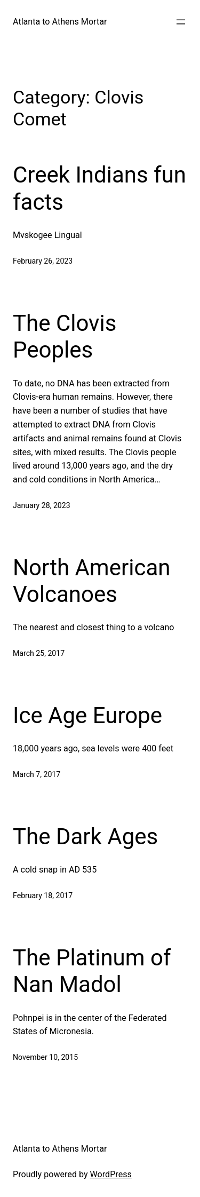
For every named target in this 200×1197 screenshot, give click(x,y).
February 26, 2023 (43, 261)
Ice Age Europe (87, 715)
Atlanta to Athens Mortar (60, 22)
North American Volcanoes (91, 580)
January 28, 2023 (41, 505)
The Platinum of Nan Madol (92, 971)
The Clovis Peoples (64, 336)
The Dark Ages (85, 836)
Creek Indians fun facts (99, 188)
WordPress (111, 1174)
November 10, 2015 (45, 1057)
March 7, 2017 (36, 774)
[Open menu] (180, 21)
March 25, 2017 (39, 653)
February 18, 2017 (43, 895)
